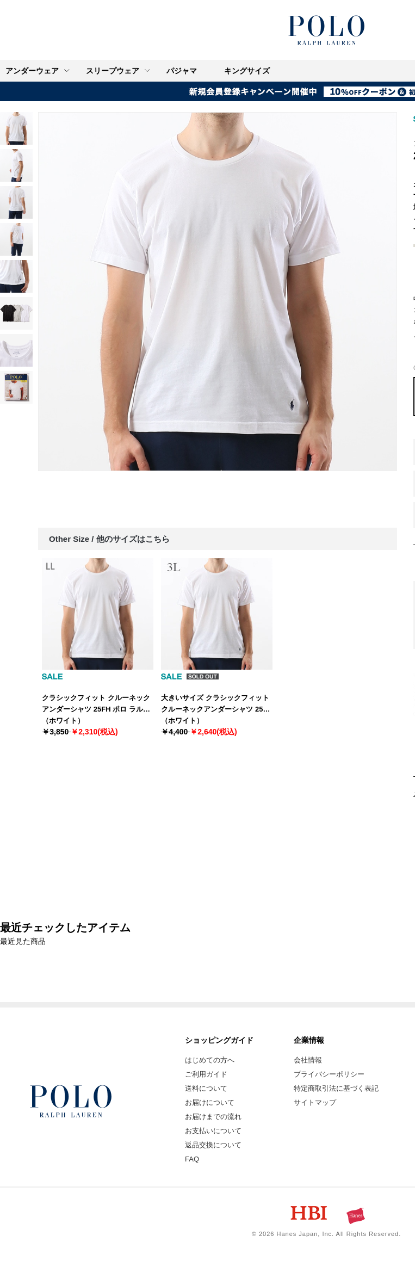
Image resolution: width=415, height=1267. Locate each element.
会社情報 (308, 1060)
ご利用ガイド (206, 1074)
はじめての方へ (209, 1060)
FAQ (192, 1159)
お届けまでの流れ (213, 1117)
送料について (206, 1088)
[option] (217, 291)
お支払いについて (213, 1131)
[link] (16, 128)
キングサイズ (247, 70)
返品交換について (213, 1145)
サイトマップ (315, 1102)
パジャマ (181, 70)
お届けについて (209, 1102)
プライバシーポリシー (329, 1074)
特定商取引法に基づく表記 (336, 1088)
